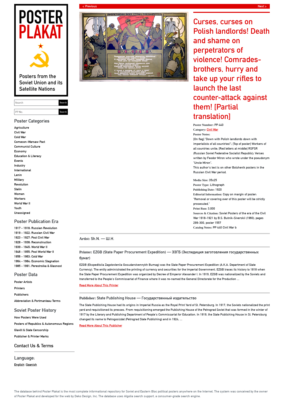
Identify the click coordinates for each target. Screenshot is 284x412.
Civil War (20, 132)
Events (18, 161)
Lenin (18, 175)
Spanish (31, 364)
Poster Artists (23, 282)
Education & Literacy (27, 156)
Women (19, 194)
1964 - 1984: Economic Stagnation (36, 261)
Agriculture (21, 127)
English (19, 364)
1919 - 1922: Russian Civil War (34, 233)
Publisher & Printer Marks (31, 336)
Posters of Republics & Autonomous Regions (44, 324)
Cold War (20, 137)
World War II (22, 203)
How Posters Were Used (30, 317)
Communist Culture (27, 146)
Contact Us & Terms (33, 345)
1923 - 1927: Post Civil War (31, 237)
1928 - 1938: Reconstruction (32, 242)
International (22, 170)
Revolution (21, 184)
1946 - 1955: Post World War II (34, 252)
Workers (19, 198)
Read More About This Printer (98, 285)
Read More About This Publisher (100, 325)
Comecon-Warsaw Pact (29, 142)
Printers (19, 288)
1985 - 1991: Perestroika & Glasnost (38, 266)
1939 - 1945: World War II (30, 247)
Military (19, 180)
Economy (20, 151)
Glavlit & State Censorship (31, 330)
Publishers (21, 294)
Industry (19, 165)
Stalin (18, 189)
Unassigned (22, 213)
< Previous (89, 6)
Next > (262, 6)
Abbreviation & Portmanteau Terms (37, 301)
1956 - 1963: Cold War (28, 256)
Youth (17, 208)
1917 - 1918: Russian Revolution (35, 228)
